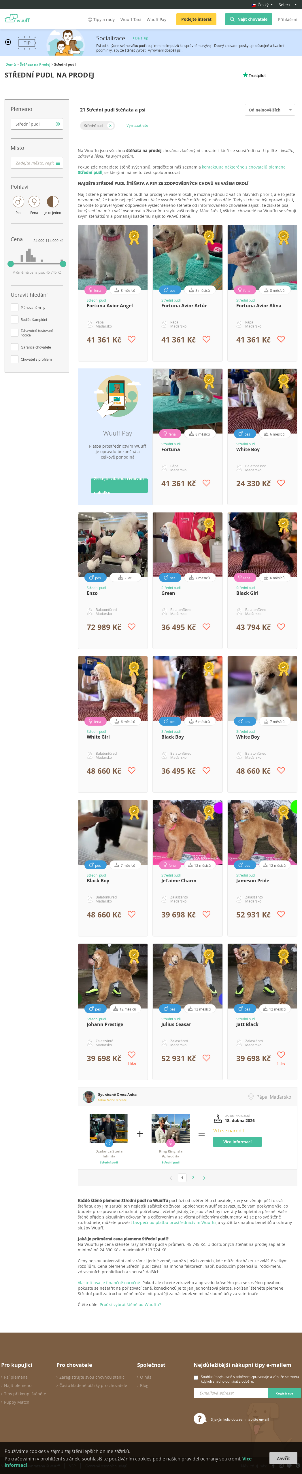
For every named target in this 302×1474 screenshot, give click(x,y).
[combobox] (37, 124)
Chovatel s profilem (36, 359)
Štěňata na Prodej (35, 64)
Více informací (237, 1141)
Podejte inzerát (196, 19)
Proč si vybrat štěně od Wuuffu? (130, 1304)
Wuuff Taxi (130, 19)
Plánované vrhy (33, 307)
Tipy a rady (101, 19)
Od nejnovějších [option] (264, 110)
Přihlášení (287, 19)
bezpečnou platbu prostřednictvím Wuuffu (174, 1222)
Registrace (284, 1393)
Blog (144, 1385)
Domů (10, 64)
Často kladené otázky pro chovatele (93, 1385)
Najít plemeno (17, 1385)
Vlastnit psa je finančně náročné (109, 1282)
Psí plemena (16, 1377)
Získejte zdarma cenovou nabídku (119, 485)
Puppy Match (16, 1402)
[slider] (10, 264)
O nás (145, 1377)
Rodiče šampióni (34, 319)
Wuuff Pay (156, 19)
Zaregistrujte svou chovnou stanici (92, 1377)
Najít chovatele (252, 19)
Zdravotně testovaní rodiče (37, 332)
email (264, 1419)
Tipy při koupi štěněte (25, 1394)
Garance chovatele (36, 347)
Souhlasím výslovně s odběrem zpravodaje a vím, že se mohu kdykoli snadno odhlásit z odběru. (250, 1379)
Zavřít (283, 1458)
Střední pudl (93, 125)
